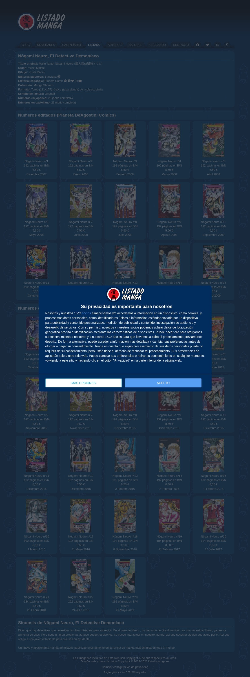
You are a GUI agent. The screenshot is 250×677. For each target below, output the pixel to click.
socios (86, 313)
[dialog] (125, 338)
